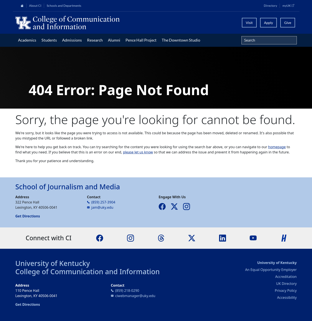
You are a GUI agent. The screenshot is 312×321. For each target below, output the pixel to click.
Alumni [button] (114, 40)
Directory (270, 5)
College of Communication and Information (87, 271)
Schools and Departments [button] (64, 5)
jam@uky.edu (102, 207)
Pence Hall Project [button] (141, 40)
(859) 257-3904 (103, 202)
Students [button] (49, 40)
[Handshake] (284, 237)
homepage (277, 147)
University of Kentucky (52, 263)
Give (287, 22)
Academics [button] (27, 40)
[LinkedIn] (222, 237)
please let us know (138, 152)
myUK (289, 5)
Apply (268, 22)
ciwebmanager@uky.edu (135, 295)
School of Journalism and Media (67, 186)
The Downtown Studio (181, 40)
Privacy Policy (286, 290)
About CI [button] (35, 5)
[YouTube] (253, 237)
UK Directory (286, 283)
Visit (249, 22)
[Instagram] (130, 237)
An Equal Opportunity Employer (271, 269)
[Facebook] (99, 237)
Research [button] (95, 40)
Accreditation (286, 276)
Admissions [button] (72, 40)
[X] (191, 237)
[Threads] (161, 237)
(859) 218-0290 (127, 290)
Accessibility (287, 297)
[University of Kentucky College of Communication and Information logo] (120, 23)
